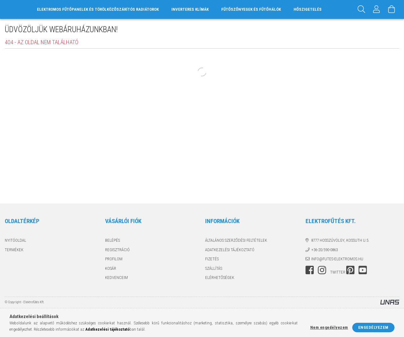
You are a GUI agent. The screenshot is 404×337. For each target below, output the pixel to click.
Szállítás (213, 268)
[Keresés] (361, 9)
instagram (322, 270)
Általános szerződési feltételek (236, 240)
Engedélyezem (373, 327)
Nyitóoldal (15, 240)
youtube (363, 270)
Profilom (113, 259)
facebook (310, 270)
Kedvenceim (116, 277)
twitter (337, 272)
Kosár (110, 268)
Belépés (112, 240)
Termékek (14, 249)
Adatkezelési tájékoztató (229, 249)
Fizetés (212, 259)
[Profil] (376, 9)
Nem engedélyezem (329, 327)
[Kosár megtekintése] (391, 9)
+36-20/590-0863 (324, 249)
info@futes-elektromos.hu (337, 259)
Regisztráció (117, 249)
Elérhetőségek (219, 277)
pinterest (350, 270)
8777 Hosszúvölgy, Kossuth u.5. (340, 240)
